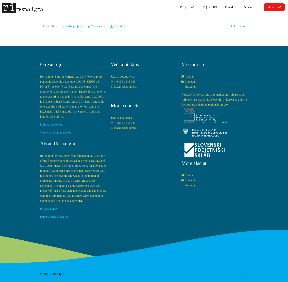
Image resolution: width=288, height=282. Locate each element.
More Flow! (274, 7)
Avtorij (118, 26)
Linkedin (190, 81)
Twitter (189, 76)
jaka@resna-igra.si (125, 86)
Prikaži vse (236, 26)
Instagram (191, 86)
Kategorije (72, 26)
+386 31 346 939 (125, 81)
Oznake (96, 26)
